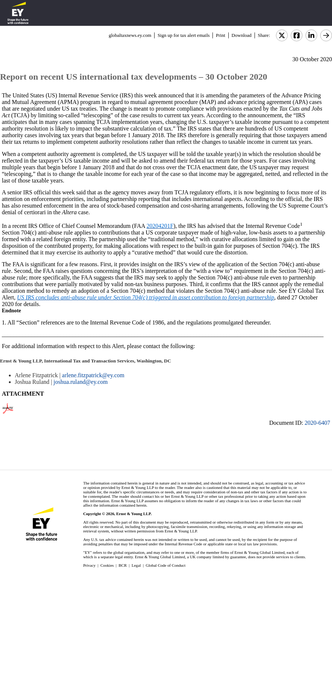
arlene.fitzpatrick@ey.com (93, 375)
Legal (136, 565)
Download (242, 35)
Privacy (89, 565)
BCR (123, 565)
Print (220, 35)
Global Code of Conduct (166, 565)
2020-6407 (317, 423)
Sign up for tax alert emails (184, 35)
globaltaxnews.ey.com (130, 35)
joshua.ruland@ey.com (80, 382)
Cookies (107, 565)
